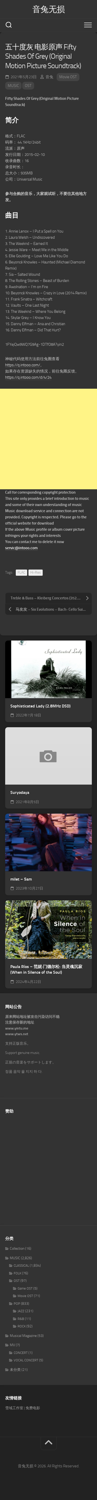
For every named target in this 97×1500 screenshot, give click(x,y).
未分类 (15, 1370)
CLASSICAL (21, 1265)
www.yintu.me (16, 1028)
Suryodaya (19, 792)
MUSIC (13, 85)
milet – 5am (21, 879)
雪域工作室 (14, 1408)
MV (12, 1345)
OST (28, 85)
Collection (17, 1248)
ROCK (22, 1326)
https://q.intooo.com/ (22, 365)
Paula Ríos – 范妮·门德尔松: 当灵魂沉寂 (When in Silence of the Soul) (46, 969)
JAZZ (21, 1311)
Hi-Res (35, 572)
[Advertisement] (48, 439)
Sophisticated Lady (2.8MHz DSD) (40, 706)
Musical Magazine (23, 1336)
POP (17, 1304)
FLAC (21, 572)
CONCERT (21, 1353)
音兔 (49, 77)
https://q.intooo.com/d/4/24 (28, 377)
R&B (21, 1319)
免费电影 (33, 1408)
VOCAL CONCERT (26, 1360)
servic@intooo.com (21, 548)
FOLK (17, 1273)
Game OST (25, 1288)
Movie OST (68, 77)
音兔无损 (48, 9)
